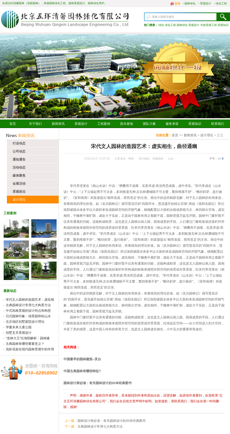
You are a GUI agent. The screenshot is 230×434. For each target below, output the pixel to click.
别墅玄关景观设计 (19, 332)
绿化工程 (221, 3)
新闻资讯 (58, 124)
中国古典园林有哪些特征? (82, 371)
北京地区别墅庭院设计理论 (25, 321)
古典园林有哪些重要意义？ (25, 343)
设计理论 (19, 199)
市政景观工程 (208, 25)
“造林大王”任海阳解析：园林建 (28, 338)
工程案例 (103, 124)
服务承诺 (172, 124)
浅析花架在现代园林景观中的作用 (30, 349)
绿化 (161, 25)
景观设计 (205, 3)
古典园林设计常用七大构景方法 (28, 305)
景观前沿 (19, 191)
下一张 (225, 76)
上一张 (5, 76)
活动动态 (19, 167)
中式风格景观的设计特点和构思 (28, 310)
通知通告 (19, 159)
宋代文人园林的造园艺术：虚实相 (30, 299)
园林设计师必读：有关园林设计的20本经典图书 (97, 383)
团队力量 (149, 124)
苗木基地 (126, 124)
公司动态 (19, 151)
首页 (12, 124)
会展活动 (19, 183)
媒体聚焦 (19, 175)
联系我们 (217, 124)
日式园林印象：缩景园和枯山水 (28, 316)
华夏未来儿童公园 (19, 327)
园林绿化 (190, 3)
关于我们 (35, 124)
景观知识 (223, 25)
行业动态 (19, 143)
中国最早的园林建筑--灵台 (82, 359)
